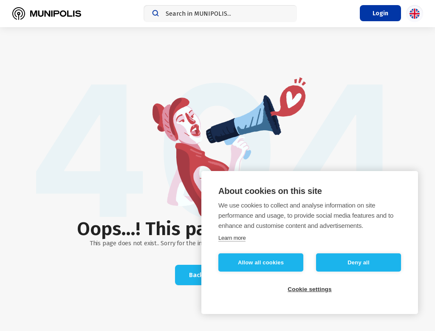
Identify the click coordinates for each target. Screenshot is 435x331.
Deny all (358, 262)
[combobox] (220, 13)
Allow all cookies (261, 262)
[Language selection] (414, 13)
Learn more (232, 238)
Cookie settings (310, 289)
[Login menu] (380, 13)
